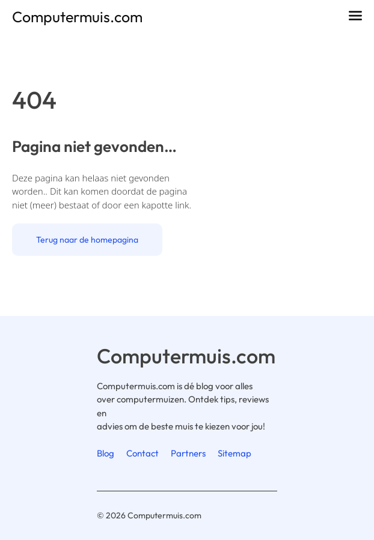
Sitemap (234, 453)
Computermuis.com (77, 16)
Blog (105, 453)
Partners (188, 453)
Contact (142, 453)
